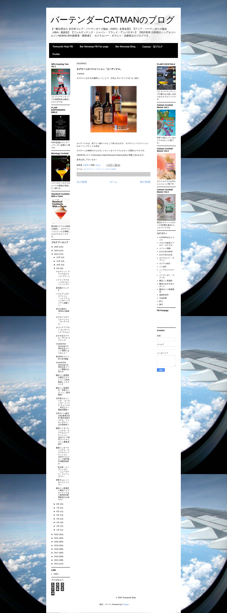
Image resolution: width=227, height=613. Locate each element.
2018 (56, 549)
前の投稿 (145, 181)
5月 (58, 515)
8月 (58, 504)
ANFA (56, 574)
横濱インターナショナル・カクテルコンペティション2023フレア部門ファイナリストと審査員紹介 (63, 436)
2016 (56, 556)
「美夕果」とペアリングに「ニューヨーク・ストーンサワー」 (62, 471)
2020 (56, 542)
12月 (58, 257)
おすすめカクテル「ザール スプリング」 (63, 338)
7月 (58, 508)
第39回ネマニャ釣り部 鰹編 (62, 357)
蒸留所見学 (164, 295)
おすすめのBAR (166, 251)
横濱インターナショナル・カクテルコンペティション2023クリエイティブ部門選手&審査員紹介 (63, 456)
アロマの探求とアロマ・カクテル (166, 244)
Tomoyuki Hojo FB (63, 46)
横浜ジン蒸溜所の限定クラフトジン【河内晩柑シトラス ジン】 (62, 379)
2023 (56, 254)
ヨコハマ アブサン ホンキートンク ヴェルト (63, 329)
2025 (56, 247)
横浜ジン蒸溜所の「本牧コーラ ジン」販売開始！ (63, 391)
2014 (56, 564)
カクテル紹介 (110, 169)
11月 (58, 261)
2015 (56, 560)
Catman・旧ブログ (152, 46)
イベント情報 (165, 248)
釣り (161, 301)
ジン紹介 (163, 267)
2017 (56, 553)
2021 (56, 538)
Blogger (125, 604)
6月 (58, 511)
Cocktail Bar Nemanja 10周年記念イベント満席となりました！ (62, 348)
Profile (56, 54)
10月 (58, 265)
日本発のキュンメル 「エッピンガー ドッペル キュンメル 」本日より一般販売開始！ (63, 404)
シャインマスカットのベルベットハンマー (62, 282)
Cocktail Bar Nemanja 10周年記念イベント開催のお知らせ (62, 367)
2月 (58, 526)
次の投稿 (82, 181)
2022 (56, 534)
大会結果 (163, 298)
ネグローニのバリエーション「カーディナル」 (62, 320)
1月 (58, 530)
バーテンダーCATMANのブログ (113, 20)
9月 (58, 268)
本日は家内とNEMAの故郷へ (62, 311)
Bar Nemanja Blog (125, 46)
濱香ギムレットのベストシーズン (62, 482)
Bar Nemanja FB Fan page (94, 46)
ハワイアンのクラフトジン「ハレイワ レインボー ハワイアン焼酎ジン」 (63, 299)
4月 (58, 519)
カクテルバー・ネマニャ (93, 169)
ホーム (113, 181)
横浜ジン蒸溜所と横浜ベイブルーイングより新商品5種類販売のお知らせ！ (62, 494)
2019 (56, 545)
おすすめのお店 (165, 255)
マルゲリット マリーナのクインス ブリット (63, 273)
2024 (56, 250)
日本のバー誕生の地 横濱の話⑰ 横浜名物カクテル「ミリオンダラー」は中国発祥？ (63, 419)
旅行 (161, 304)
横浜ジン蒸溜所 (165, 281)
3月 (58, 522)
